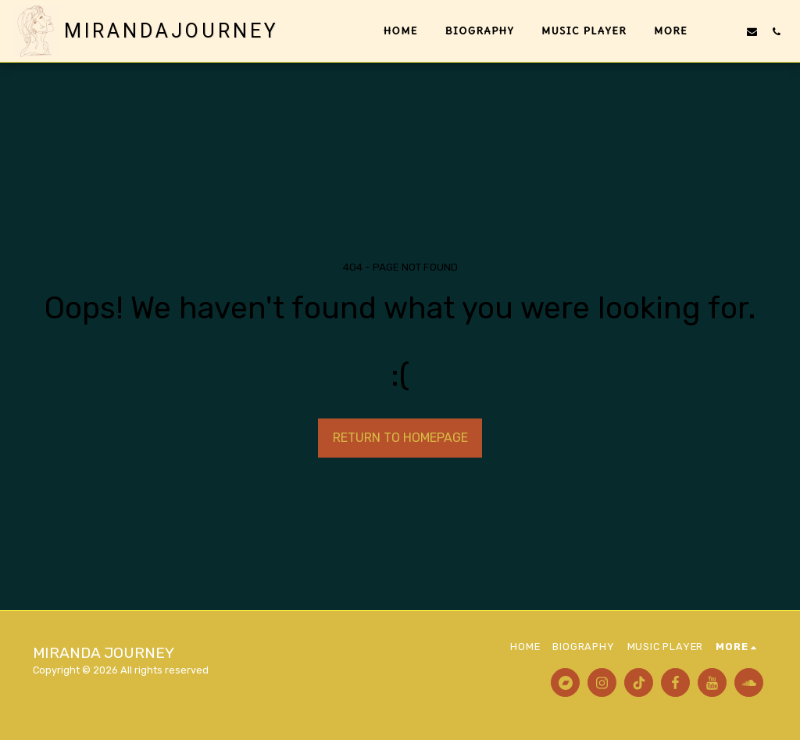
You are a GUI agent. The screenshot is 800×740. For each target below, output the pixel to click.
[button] (727, 31)
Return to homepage (400, 437)
